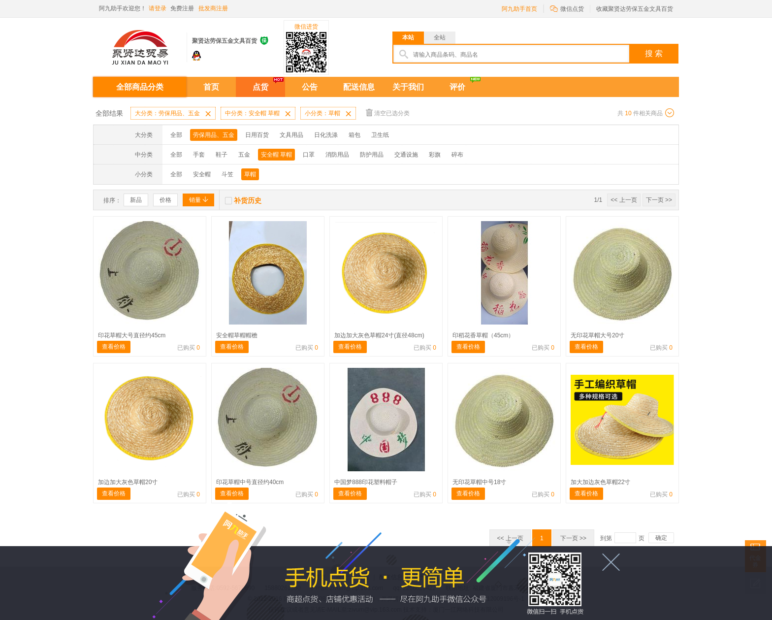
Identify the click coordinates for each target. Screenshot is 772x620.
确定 (661, 537)
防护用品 (372, 154)
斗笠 (227, 174)
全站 (440, 37)
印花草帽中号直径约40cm (250, 482)
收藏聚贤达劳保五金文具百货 (634, 8)
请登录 (157, 8)
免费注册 (182, 8)
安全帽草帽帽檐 (236, 335)
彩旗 (435, 154)
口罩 (309, 154)
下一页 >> (659, 199)
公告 (310, 87)
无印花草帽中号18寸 (479, 482)
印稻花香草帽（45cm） (483, 335)
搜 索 (654, 53)
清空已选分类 (388, 112)
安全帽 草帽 (276, 154)
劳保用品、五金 (213, 134)
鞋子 (221, 154)
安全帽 (202, 174)
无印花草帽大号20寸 (597, 335)
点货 (260, 87)
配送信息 (359, 87)
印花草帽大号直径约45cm (131, 335)
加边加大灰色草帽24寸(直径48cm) (379, 335)
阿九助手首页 (519, 8)
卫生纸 (380, 134)
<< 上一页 (624, 199)
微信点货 (567, 8)
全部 (176, 134)
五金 (244, 154)
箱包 (354, 134)
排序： (112, 200)
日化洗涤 (326, 134)
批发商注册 (213, 8)
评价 (457, 87)
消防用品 (337, 154)
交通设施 (406, 154)
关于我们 (408, 87)
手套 (199, 154)
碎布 (457, 154)
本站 (408, 37)
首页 (211, 87)
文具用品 (291, 134)
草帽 (250, 174)
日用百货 (257, 134)
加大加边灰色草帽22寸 (600, 482)
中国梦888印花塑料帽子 (365, 482)
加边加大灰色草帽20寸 (128, 482)
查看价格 (114, 346)
